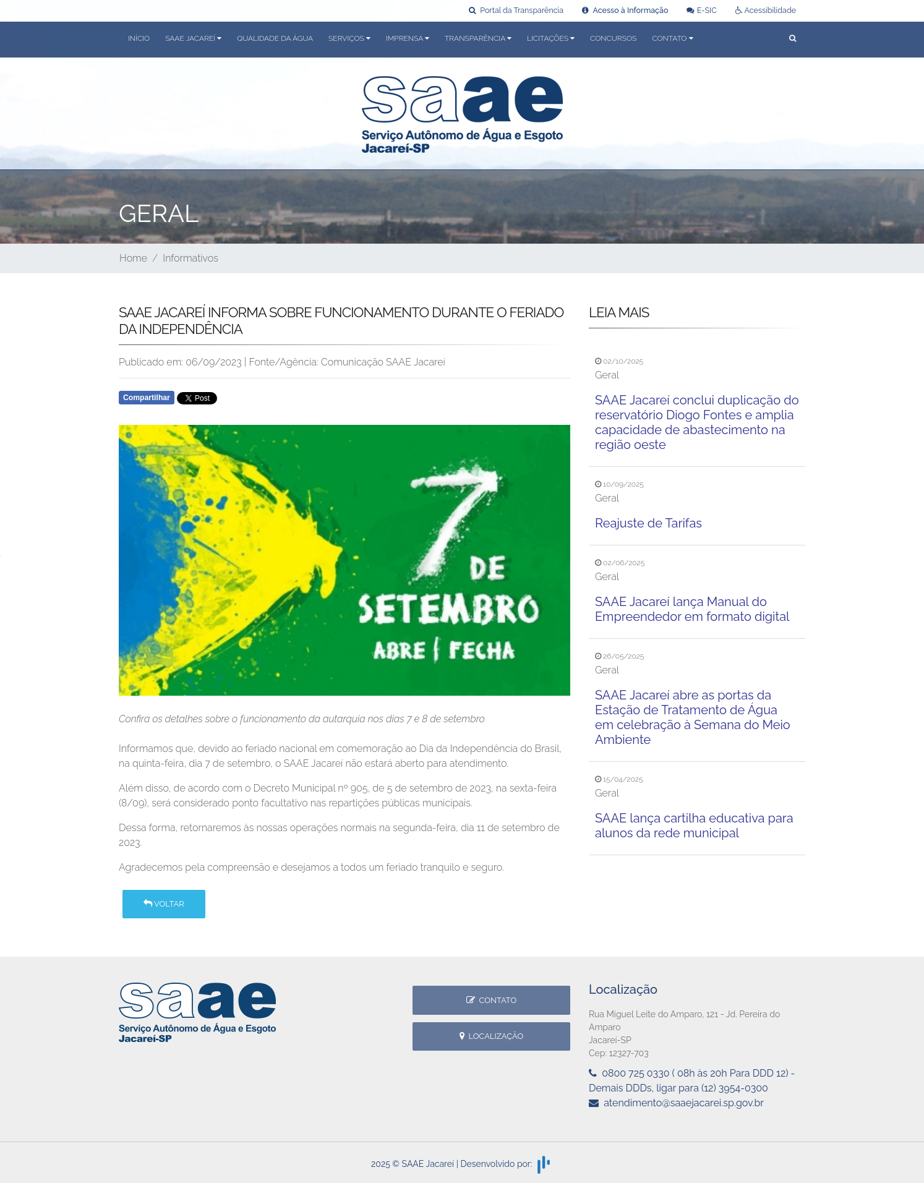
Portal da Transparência (516, 10)
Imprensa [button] (407, 38)
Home (133, 258)
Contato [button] (672, 38)
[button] (792, 39)
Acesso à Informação (625, 10)
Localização (491, 1036)
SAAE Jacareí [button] (193, 38)
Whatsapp (260, 401)
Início (139, 38)
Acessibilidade (765, 10)
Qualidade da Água (275, 38)
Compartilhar (146, 397)
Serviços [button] (349, 38)
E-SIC (701, 10)
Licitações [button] (551, 38)
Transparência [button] (478, 38)
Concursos (613, 38)
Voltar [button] (163, 903)
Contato (491, 1000)
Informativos (190, 258)
